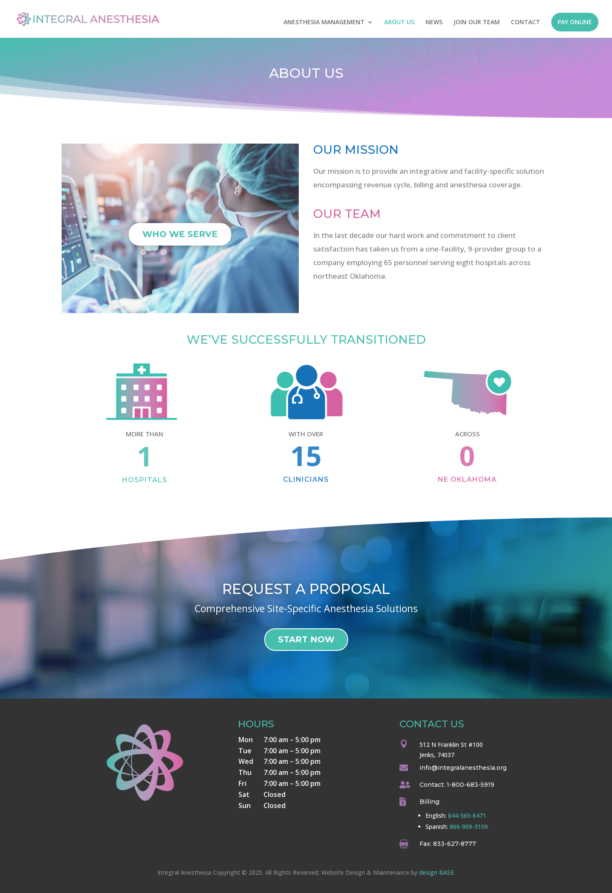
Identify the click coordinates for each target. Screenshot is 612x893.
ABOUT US (399, 22)
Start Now (306, 639)
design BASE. (437, 872)
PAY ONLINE (575, 22)
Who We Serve (180, 234)
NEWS (433, 22)
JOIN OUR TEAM (476, 22)
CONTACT (525, 22)
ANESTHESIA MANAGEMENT (324, 22)
